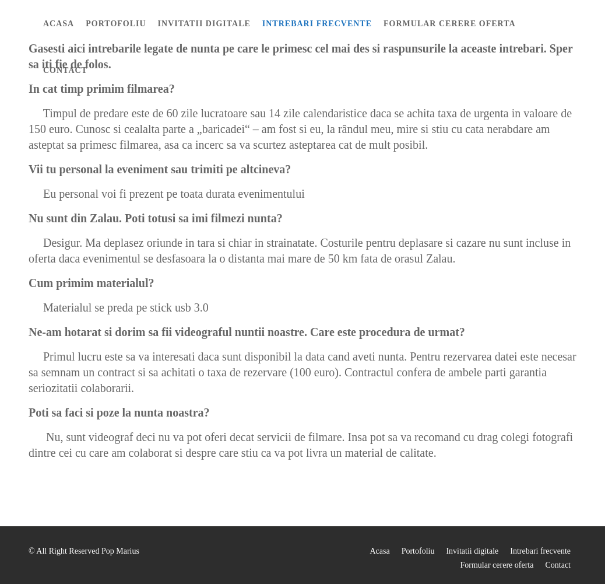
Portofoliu (116, 23)
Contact (65, 70)
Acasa (58, 23)
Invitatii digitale (204, 23)
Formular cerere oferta (450, 23)
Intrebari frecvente (317, 23)
